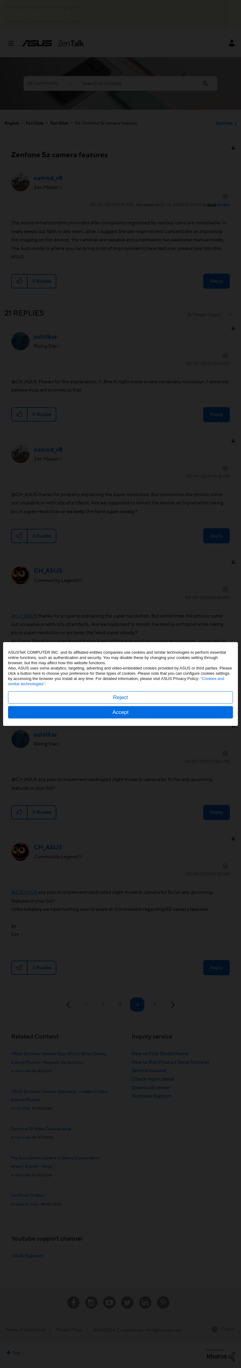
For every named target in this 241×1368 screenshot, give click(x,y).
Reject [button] (120, 697)
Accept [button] (120, 712)
